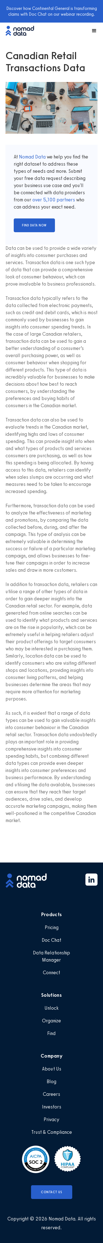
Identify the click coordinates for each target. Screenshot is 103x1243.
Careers (51, 1094)
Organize (51, 1021)
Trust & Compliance (51, 1132)
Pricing (52, 927)
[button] (92, 31)
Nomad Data (32, 157)
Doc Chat (51, 940)
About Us (51, 1069)
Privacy (51, 1119)
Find (51, 1033)
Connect (51, 973)
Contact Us (51, 1192)
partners (65, 200)
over (37, 200)
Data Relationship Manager (51, 956)
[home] (22, 31)
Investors (51, 1107)
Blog (51, 1081)
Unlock (51, 1008)
